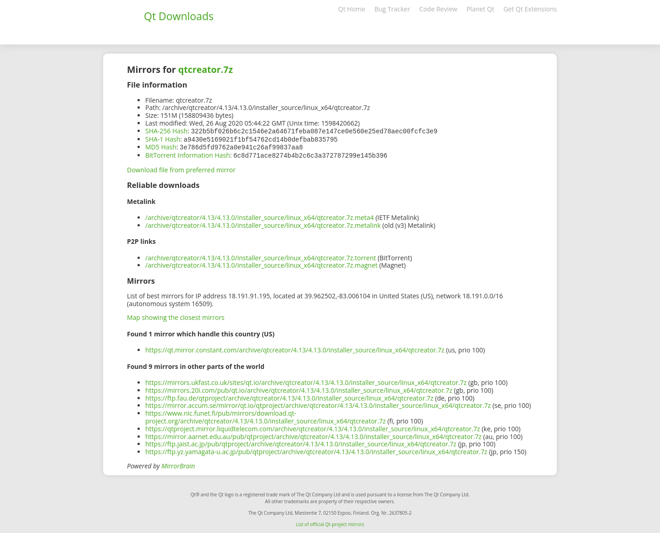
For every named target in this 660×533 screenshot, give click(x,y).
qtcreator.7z (205, 69)
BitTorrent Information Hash (187, 153)
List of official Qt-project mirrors (330, 522)
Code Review (438, 9)
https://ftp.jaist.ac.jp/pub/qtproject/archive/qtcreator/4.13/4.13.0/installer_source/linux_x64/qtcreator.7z (300, 442)
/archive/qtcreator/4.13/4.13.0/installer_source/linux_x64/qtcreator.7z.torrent (260, 256)
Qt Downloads (179, 16)
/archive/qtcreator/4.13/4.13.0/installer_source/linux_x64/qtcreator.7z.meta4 (259, 215)
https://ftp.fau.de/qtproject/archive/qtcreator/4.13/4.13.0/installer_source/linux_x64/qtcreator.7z (289, 396)
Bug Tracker (392, 9)
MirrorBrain (178, 464)
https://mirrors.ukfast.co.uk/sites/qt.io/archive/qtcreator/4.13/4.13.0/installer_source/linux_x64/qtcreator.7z (306, 380)
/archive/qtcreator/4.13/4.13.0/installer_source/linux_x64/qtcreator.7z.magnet (261, 263)
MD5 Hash (160, 146)
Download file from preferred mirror (181, 168)
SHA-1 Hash (162, 138)
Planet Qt (481, 9)
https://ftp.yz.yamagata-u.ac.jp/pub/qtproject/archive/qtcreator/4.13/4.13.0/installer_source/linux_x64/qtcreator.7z (316, 449)
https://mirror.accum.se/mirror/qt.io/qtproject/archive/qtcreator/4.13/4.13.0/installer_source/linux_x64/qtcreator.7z (318, 403)
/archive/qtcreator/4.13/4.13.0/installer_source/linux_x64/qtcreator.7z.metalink (263, 223)
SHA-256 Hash (166, 130)
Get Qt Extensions (530, 9)
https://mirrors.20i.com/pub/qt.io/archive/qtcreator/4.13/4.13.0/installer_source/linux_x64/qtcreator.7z (298, 388)
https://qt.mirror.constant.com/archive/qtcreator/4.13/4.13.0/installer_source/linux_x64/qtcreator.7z (295, 348)
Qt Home (351, 9)
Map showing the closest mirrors (176, 315)
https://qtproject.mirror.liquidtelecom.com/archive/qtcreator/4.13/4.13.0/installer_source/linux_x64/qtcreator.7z (312, 427)
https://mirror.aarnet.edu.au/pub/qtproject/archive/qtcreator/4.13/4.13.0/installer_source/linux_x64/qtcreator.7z (313, 434)
